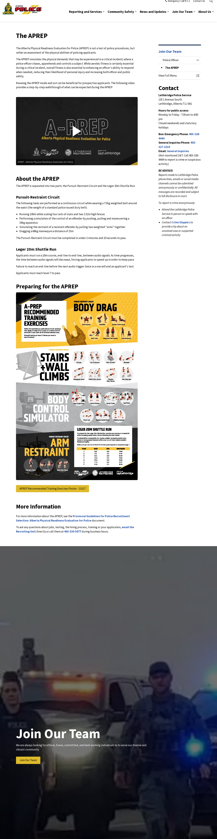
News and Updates (153, 16)
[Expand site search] (211, 5)
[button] (77, 131)
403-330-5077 (72, 531)
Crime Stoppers (181, 222)
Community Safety (121, 16)
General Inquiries (178, 151)
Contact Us (199, 5)
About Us (204, 16)
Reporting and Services (85, 16)
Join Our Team (182, 16)
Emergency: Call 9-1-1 (177, 5)
